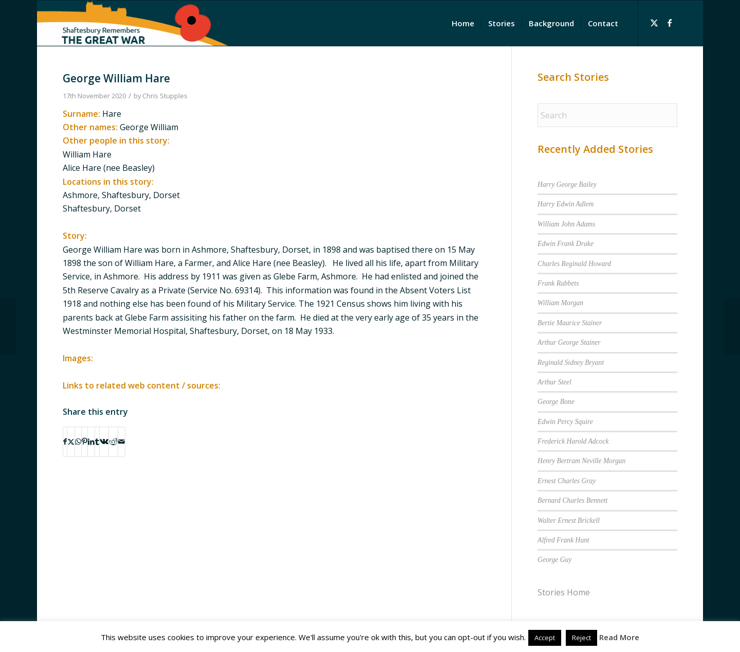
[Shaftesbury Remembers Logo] (132, 23)
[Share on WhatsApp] (78, 441)
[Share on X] (71, 441)
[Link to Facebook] (669, 22)
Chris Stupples (165, 95)
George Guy (554, 559)
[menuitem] (463, 23)
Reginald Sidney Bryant (571, 362)
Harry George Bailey (567, 184)
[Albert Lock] (732, 326)
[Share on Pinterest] (84, 441)
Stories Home (564, 592)
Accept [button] (544, 637)
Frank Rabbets (558, 283)
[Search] (607, 115)
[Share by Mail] (121, 441)
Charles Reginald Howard (574, 264)
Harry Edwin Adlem (566, 204)
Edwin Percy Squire (565, 422)
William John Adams (566, 224)
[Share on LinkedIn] (91, 441)
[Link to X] (654, 22)
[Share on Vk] (104, 441)
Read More (619, 637)
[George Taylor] (8, 326)
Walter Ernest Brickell (569, 520)
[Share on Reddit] (113, 441)
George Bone (556, 402)
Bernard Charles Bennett (572, 500)
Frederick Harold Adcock (573, 441)
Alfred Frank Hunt (563, 540)
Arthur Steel (554, 382)
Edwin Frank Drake (566, 244)
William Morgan (560, 303)
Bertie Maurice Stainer (570, 323)
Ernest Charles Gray (567, 481)
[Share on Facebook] (65, 441)
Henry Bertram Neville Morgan (581, 461)
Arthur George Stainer (569, 342)
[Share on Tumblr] (97, 441)
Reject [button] (581, 637)
